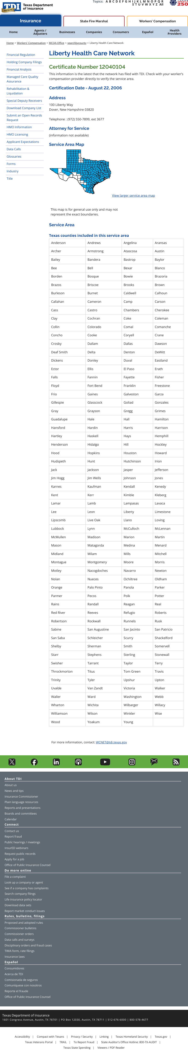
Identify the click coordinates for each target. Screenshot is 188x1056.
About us (11, 785)
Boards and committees (21, 813)
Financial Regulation (21, 55)
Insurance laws (15, 957)
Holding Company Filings (24, 62)
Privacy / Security (82, 1037)
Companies (94, 32)
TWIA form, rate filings (19, 951)
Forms (11, 164)
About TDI (13, 779)
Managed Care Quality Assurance (22, 79)
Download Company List (24, 108)
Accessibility (22, 1037)
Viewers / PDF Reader (111, 1048)
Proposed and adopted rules (24, 923)
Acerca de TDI (14, 974)
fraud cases (44, 945)
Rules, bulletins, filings (25, 916)
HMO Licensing (17, 134)
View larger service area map (133, 195)
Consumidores (14, 968)
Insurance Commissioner (21, 796)
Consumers (121, 32)
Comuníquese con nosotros (23, 985)
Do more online (18, 870)
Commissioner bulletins (20, 928)
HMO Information (19, 127)
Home (13, 32)
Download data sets (18, 905)
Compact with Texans (50, 1037)
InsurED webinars (16, 848)
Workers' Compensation (157, 21)
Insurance (30, 20)
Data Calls (14, 149)
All (161, 4)
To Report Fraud (84, 1042)
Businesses (67, 32)
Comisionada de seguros (21, 980)
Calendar (11, 819)
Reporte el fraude (16, 991)
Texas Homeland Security (132, 1037)
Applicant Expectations (23, 142)
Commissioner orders (19, 934)
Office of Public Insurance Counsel (28, 865)
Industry (12, 171)
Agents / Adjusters (40, 32)
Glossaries (14, 156)
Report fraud (13, 836)
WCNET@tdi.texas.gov (111, 742)
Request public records (20, 854)
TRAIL (63, 1042)
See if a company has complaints (26, 888)
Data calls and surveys (19, 940)
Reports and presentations (22, 808)
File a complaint (15, 877)
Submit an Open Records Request (24, 117)
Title (10, 178)
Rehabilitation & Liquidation (18, 91)
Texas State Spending (77, 1048)
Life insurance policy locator (23, 899)
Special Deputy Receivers (24, 101)
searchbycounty (76, 43)
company (25, 882)
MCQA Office (56, 43)
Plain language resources (21, 802)
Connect (12, 825)
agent (39, 882)
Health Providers (175, 32)
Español (147, 32)
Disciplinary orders (17, 945)
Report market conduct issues (25, 911)
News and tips (14, 791)
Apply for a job (14, 859)
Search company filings (20, 894)
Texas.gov (161, 1037)
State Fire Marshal (94, 21)
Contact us (12, 831)
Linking (104, 1037)
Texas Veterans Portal (39, 1042)
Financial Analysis (19, 69)
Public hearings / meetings (22, 842)
